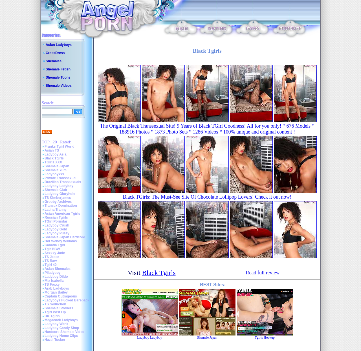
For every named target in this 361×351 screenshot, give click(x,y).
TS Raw (51, 261)
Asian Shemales (58, 269)
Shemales (53, 61)
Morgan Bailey (56, 292)
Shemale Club (56, 190)
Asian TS (52, 150)
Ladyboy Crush (57, 225)
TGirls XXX (53, 162)
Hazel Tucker (55, 340)
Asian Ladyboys (59, 45)
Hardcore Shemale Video (64, 332)
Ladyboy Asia (56, 154)
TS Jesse (52, 257)
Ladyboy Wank (56, 324)
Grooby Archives (58, 202)
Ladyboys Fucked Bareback (67, 300)
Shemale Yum (56, 170)
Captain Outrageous (61, 296)
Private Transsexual (60, 178)
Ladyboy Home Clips (61, 336)
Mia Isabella (54, 281)
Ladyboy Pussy (57, 233)
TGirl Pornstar (56, 221)
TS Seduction (55, 304)
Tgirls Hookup (264, 337)
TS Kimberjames (58, 198)
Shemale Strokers (59, 308)
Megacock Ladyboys (61, 320)
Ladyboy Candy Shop (62, 328)
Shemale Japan (57, 166)
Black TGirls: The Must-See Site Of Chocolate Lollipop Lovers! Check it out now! (207, 197)
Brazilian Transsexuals (63, 182)
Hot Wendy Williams (61, 241)
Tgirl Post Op (55, 312)
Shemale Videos (59, 86)
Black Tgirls (54, 158)
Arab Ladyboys (57, 288)
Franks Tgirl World (59, 146)
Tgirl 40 (51, 265)
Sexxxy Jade (55, 253)
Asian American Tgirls (62, 214)
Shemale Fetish (58, 69)
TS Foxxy (52, 284)
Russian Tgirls (56, 217)
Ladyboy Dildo (56, 277)
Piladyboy (53, 273)
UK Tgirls (52, 316)
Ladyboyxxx (54, 174)
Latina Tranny (56, 210)
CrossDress (55, 53)
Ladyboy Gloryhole (60, 194)
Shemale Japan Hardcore (65, 237)
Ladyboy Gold (56, 229)
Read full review (263, 273)
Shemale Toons (58, 77)
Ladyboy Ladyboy (59, 186)
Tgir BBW (52, 249)
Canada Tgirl (55, 245)
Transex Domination (61, 206)
